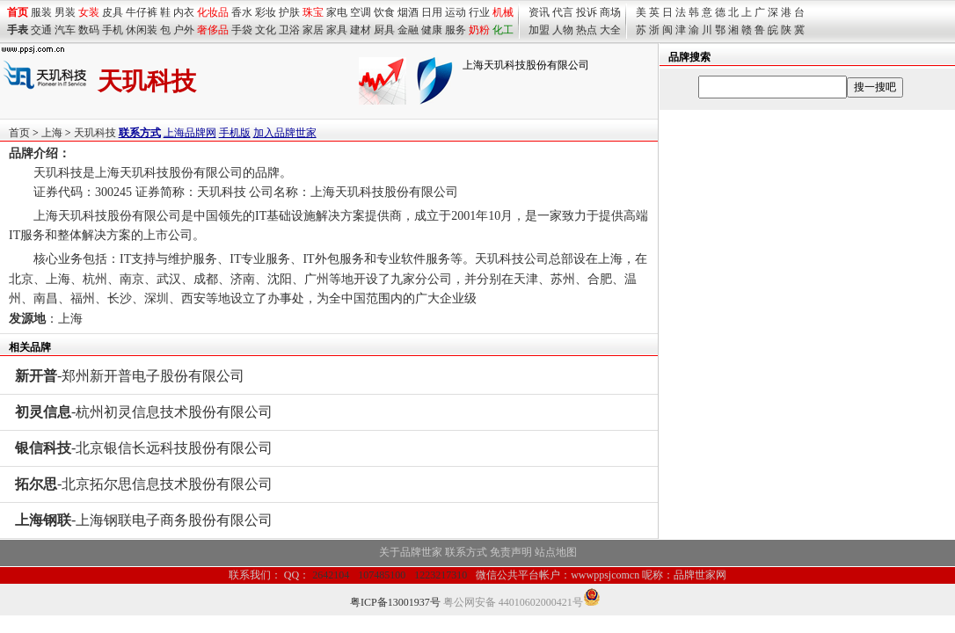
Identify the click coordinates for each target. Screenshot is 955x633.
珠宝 (313, 12)
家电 (336, 12)
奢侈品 (213, 30)
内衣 (183, 12)
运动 (455, 12)
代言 (562, 12)
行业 (479, 12)
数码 (88, 30)
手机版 (235, 133)
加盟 (539, 30)
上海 (51, 133)
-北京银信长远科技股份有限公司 (144, 447)
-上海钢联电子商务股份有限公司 (144, 520)
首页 (19, 133)
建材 (360, 30)
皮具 (112, 12)
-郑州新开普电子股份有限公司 (129, 375)
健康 (431, 30)
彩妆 (265, 12)
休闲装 (141, 30)
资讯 (539, 12)
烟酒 (408, 12)
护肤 (289, 12)
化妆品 (213, 12)
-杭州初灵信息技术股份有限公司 (144, 411)
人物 (562, 30)
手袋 (241, 30)
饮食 (384, 12)
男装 (65, 12)
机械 (503, 12)
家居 (313, 30)
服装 (41, 12)
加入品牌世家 (285, 133)
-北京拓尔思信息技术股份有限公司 (144, 484)
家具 (336, 30)
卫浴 (289, 30)
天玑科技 (95, 133)
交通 (41, 30)
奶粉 (479, 30)
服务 (455, 30)
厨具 (384, 30)
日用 (431, 12)
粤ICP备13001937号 (395, 602)
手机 (112, 30)
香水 (241, 12)
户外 (183, 30)
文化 (265, 30)
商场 (610, 12)
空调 (360, 12)
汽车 (65, 30)
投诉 (586, 12)
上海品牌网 (190, 133)
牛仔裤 (141, 12)
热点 (586, 30)
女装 (88, 12)
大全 (610, 30)
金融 (408, 30)
